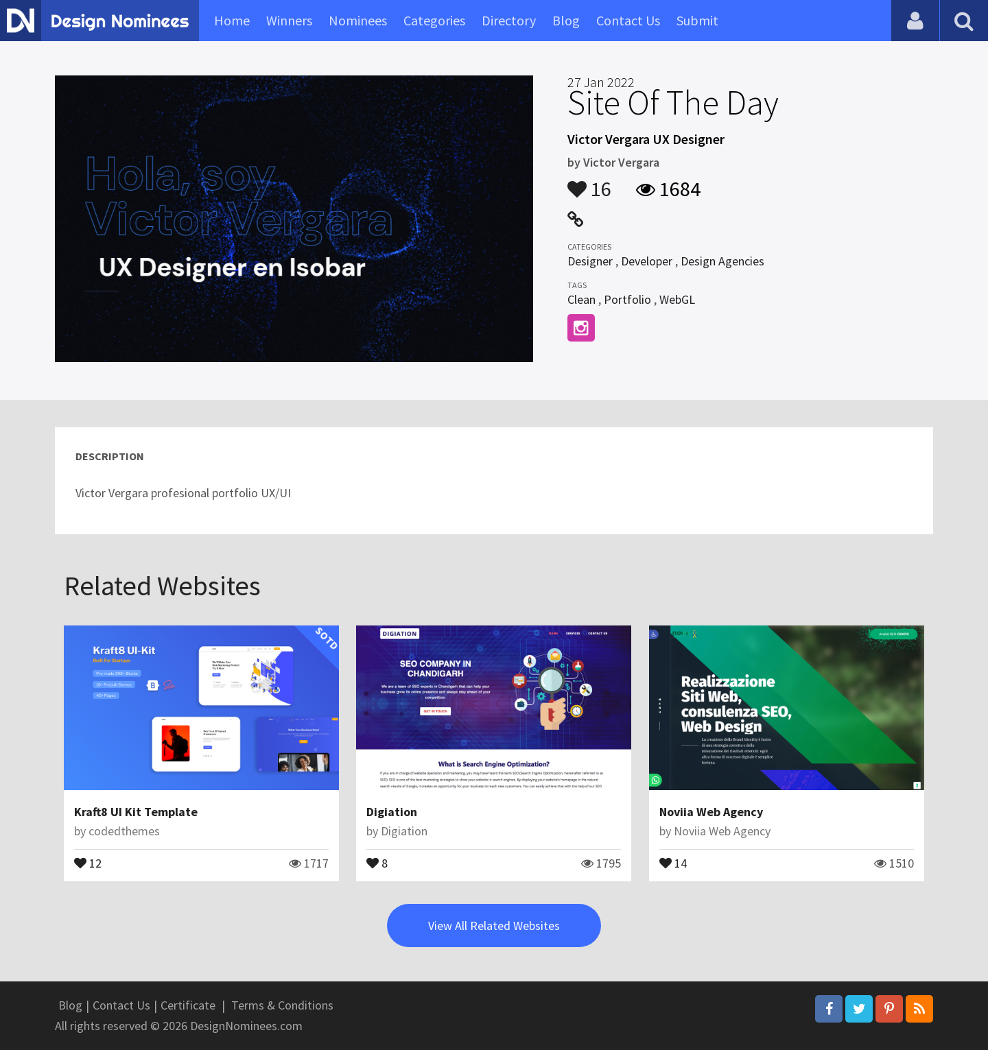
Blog (566, 20)
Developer (646, 261)
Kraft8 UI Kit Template (136, 812)
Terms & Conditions (282, 1005)
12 (88, 862)
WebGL (677, 299)
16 (589, 182)
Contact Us (628, 20)
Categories (434, 20)
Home (232, 20)
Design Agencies (722, 261)
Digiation (391, 812)
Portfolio (627, 299)
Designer (590, 261)
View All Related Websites (494, 925)
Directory (509, 20)
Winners (289, 20)
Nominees (358, 20)
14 (673, 862)
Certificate (188, 1005)
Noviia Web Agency (711, 812)
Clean (581, 299)
